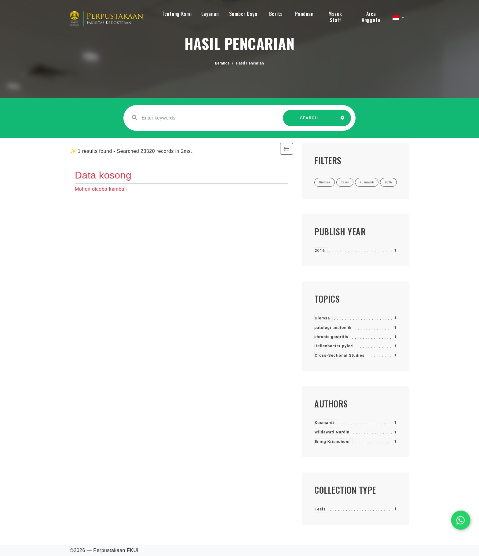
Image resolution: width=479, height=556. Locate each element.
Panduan (304, 13)
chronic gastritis (331, 336)
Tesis (320, 509)
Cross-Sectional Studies (339, 355)
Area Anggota (371, 17)
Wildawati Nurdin (331, 432)
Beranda (222, 63)
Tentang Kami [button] (177, 13)
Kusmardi (324, 422)
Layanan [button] (210, 13)
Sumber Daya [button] (243, 13)
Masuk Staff (335, 17)
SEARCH (309, 121)
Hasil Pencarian (250, 63)
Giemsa (322, 318)
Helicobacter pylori (334, 346)
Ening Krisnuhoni (332, 441)
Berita (276, 13)
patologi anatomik (333, 327)
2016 (320, 250)
